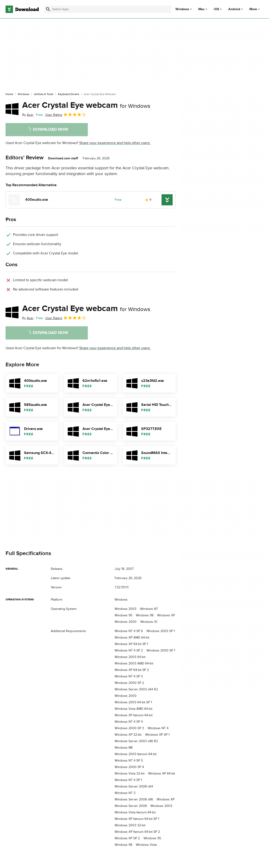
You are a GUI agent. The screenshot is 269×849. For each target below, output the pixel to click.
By (28, 115)
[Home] (9, 94)
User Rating (65, 114)
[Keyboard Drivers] (68, 94)
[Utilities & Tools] (43, 94)
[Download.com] (22, 9)
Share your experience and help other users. (115, 143)
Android (234, 9)
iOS (216, 9)
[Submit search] (48, 9)
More (255, 9)
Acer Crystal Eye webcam (86, 105)
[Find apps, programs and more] (107, 9)
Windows (182, 9)
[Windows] (23, 94)
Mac (201, 9)
